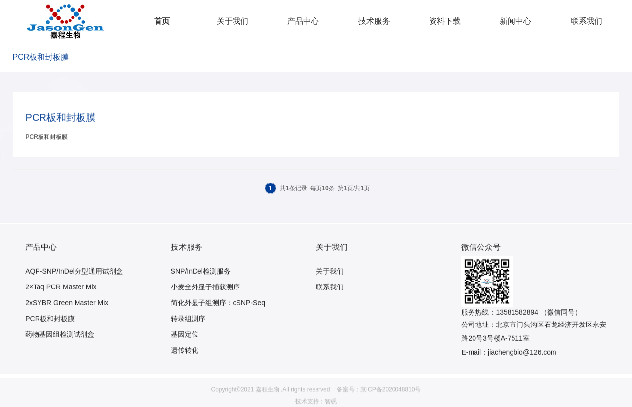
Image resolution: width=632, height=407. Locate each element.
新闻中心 (515, 21)
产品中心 (303, 21)
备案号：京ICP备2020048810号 (379, 403)
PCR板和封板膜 (50, 331)
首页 (162, 21)
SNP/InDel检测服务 (201, 283)
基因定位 (184, 347)
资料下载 (445, 21)
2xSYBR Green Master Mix (66, 315)
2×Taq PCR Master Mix (60, 299)
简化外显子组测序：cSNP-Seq (218, 315)
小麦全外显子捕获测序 (205, 299)
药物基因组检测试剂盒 (59, 347)
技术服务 (374, 21)
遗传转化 (184, 362)
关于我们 (232, 21)
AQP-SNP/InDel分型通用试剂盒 (74, 283)
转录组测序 (188, 331)
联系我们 (586, 21)
